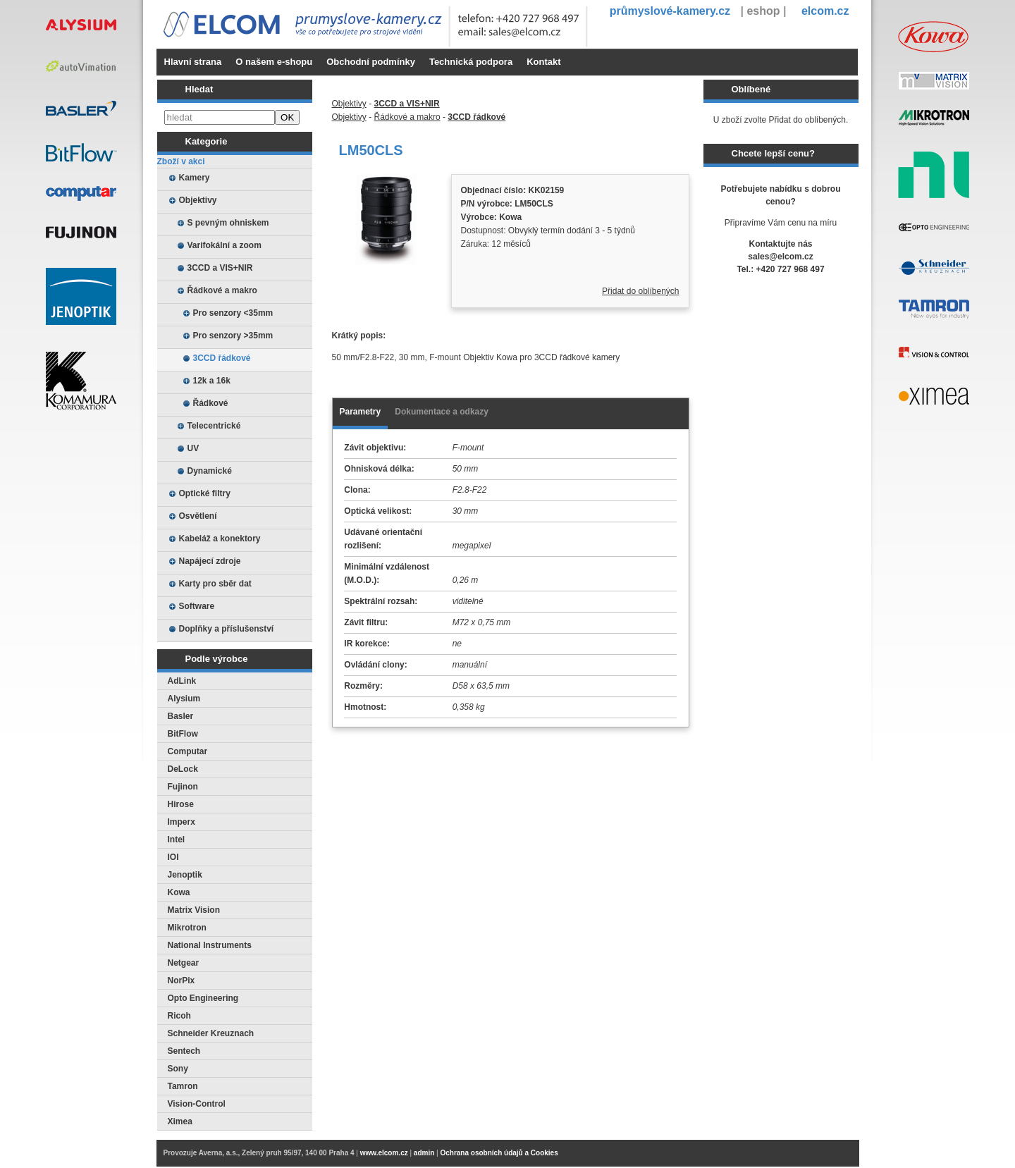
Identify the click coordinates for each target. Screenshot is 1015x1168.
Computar (188, 751)
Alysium (184, 698)
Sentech (184, 1051)
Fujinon (183, 787)
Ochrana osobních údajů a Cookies (499, 1153)
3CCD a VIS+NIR (220, 268)
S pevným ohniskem (228, 223)
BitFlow (183, 734)
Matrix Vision (194, 910)
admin (424, 1153)
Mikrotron (187, 928)
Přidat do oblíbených (640, 291)
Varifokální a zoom (224, 245)
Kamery (194, 178)
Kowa (179, 892)
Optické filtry (204, 493)
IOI (173, 857)
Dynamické (209, 471)
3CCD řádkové (222, 358)
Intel (176, 839)
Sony (178, 1069)
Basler (181, 716)
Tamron (183, 1086)
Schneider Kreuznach (211, 1033)
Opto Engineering (203, 998)
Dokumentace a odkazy (441, 412)
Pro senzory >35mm (233, 335)
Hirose (181, 804)
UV (193, 448)
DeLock (183, 769)
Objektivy (198, 200)
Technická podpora (470, 61)
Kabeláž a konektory (220, 538)
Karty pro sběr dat (215, 584)
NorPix (181, 980)
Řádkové (210, 403)
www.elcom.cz (384, 1153)
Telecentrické (214, 426)
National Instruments (210, 945)
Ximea (180, 1121)
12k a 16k (211, 381)
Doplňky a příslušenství (226, 629)
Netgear (183, 963)
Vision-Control (197, 1104)
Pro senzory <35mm (233, 313)
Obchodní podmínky (370, 61)
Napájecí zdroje (210, 561)
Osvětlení (198, 516)
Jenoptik (185, 875)
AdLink (182, 681)
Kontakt (543, 61)
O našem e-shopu (273, 61)
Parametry (360, 412)
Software (197, 606)
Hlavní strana (193, 61)
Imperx (181, 822)
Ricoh (179, 1016)
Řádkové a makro (222, 290)
